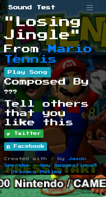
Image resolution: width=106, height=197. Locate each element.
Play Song (27, 72)
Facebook (26, 146)
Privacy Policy (36, 172)
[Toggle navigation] (89, 7)
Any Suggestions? (68, 165)
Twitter (24, 134)
